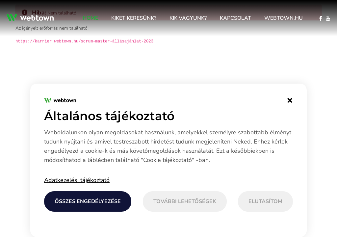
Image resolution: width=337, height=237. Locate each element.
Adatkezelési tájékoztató (77, 180)
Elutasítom (265, 201)
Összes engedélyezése (88, 201)
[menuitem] (90, 18)
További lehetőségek (184, 201)
